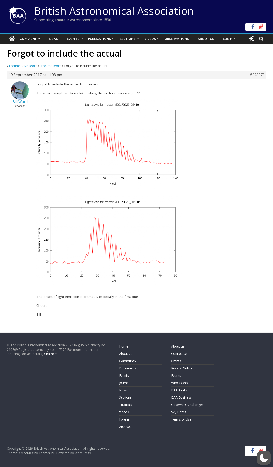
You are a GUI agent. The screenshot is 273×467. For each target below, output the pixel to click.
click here (51, 354)
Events (73, 38)
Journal (124, 383)
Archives (125, 426)
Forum (124, 419)
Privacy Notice (181, 368)
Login (228, 38)
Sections (127, 38)
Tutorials (125, 404)
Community (30, 38)
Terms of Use (181, 419)
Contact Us (179, 353)
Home (123, 346)
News (53, 38)
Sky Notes (178, 412)
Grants (176, 361)
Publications (99, 38)
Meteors (30, 65)
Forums (15, 65)
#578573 (257, 75)
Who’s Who (179, 383)
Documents (127, 368)
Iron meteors (50, 65)
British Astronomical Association (114, 11)
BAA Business (181, 397)
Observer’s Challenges (187, 404)
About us (125, 353)
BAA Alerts (179, 390)
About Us (206, 38)
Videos (150, 38)
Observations (177, 38)
